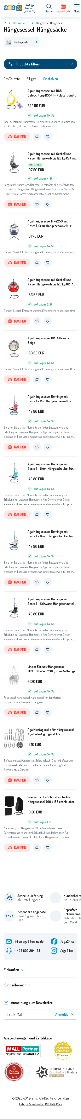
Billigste (31, 79)
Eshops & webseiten (32, 1104)
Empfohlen (50, 79)
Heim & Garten (21, 23)
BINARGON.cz (53, 1104)
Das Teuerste (12, 79)
